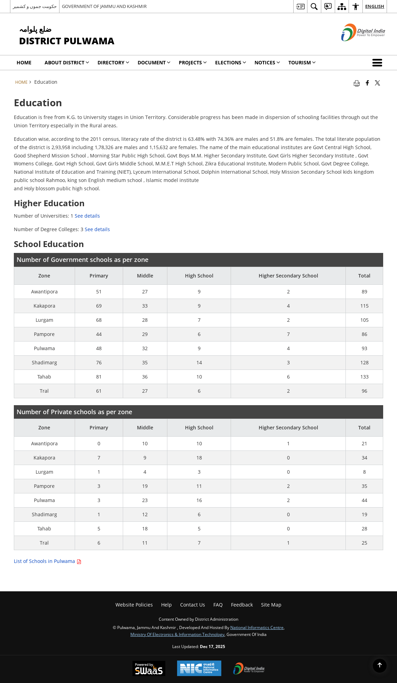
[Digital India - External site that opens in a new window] (354, 47)
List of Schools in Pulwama (47, 561)
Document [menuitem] (154, 62)
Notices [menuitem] (267, 62)
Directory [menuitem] (113, 62)
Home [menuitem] (24, 62)
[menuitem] (300, 6)
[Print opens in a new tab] (357, 82)
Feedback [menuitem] (242, 604)
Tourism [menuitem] (302, 62)
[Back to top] (380, 666)
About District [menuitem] (67, 62)
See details (87, 215)
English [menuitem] (374, 6)
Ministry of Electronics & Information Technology (177, 634)
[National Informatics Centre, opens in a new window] (199, 669)
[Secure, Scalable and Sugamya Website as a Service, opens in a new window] (148, 669)
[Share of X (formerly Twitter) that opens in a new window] (377, 82)
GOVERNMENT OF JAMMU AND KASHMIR (104, 6)
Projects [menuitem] (193, 62)
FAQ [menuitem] (218, 604)
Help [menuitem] (166, 604)
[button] (378, 62)
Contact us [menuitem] (192, 604)
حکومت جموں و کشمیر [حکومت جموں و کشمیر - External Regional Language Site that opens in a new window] (35, 6)
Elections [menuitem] (230, 62)
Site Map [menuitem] (271, 604)
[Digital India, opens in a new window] (249, 669)
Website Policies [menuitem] (134, 604)
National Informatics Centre (257, 627)
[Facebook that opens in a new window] (367, 82)
